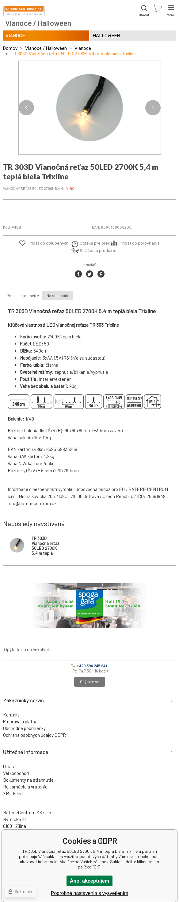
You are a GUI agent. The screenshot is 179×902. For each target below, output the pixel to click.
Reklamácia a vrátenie (25, 786)
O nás (8, 766)
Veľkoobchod (16, 773)
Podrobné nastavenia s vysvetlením (89, 893)
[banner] (24, 11)
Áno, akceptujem (89, 881)
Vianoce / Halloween (46, 48)
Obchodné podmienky (24, 728)
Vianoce (82, 48)
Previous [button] (26, 107)
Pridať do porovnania (140, 243)
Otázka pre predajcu (94, 243)
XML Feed (13, 793)
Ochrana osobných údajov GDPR (34, 735)
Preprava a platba (20, 721)
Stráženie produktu (94, 250)
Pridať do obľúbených (48, 243)
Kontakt (11, 714)
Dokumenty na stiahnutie (28, 780)
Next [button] (153, 107)
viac (70, 188)
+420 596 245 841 (89, 666)
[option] (90, 107)
